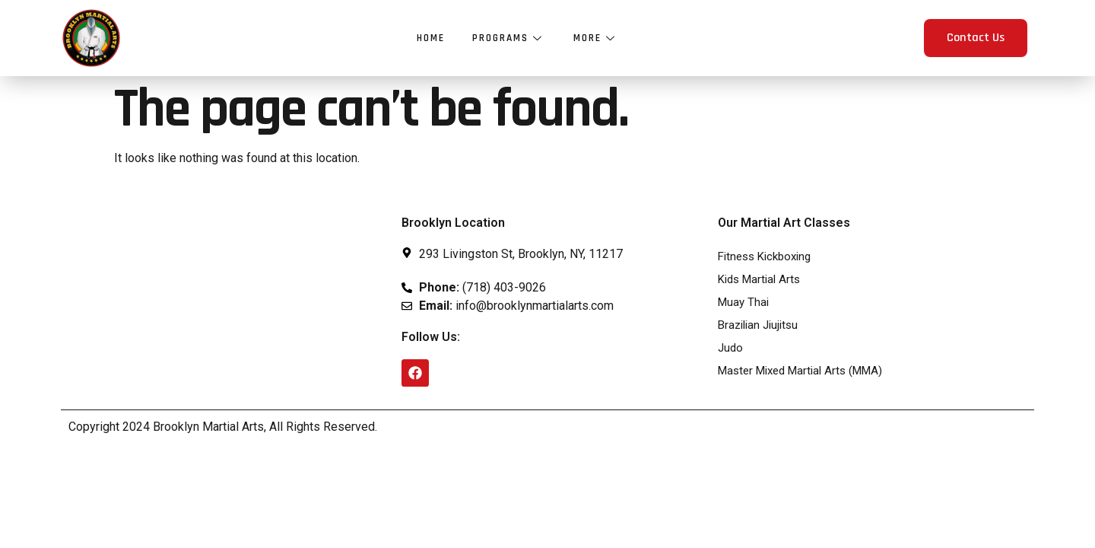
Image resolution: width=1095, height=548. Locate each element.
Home (429, 38)
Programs (509, 38)
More (597, 38)
